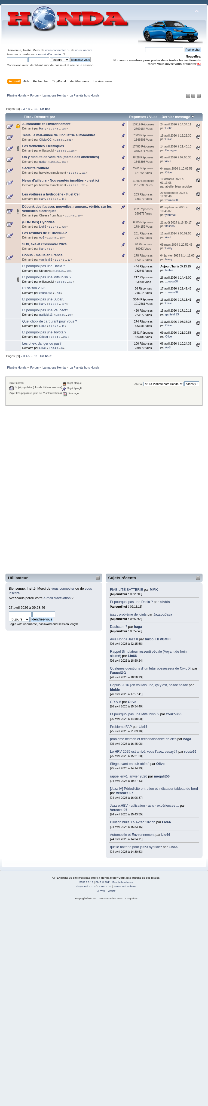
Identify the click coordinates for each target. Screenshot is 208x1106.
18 (63, 199)
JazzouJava (162, 614)
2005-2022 (104, 886)
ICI (199, 63)
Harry (42, 128)
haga (138, 627)
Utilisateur (18, 577)
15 (70, 282)
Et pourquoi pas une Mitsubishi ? (134, 714)
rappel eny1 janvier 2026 (128, 776)
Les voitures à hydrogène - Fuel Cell (51, 194)
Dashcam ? (118, 627)
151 (83, 172)
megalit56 (162, 776)
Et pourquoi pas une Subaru (43, 299)
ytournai (170, 214)
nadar (43, 161)
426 (64, 226)
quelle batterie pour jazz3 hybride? (136, 847)
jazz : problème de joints (128, 614)
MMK (154, 590)
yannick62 (45, 259)
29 (69, 315)
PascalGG (118, 673)
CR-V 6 (115, 702)
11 (36, 108)
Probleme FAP (121, 727)
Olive (132, 702)
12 (69, 259)
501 (69, 139)
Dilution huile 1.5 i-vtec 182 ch (132, 822)
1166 (72, 150)
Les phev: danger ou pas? (41, 343)
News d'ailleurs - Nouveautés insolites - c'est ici (60, 180)
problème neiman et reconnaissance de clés (143, 739)
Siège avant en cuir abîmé (130, 764)
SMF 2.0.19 (86, 882)
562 (64, 162)
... (32, 108)
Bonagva (171, 150)
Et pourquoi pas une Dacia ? (131, 602)
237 (64, 304)
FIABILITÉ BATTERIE (126, 590)
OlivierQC (45, 139)
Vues (153, 117)
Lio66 (132, 656)
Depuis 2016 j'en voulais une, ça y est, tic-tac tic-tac (149, 685)
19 (79, 215)
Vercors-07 (124, 793)
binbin (165, 602)
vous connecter (55, 50)
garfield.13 (46, 314)
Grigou (43, 336)
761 (83, 185)
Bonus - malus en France (42, 255)
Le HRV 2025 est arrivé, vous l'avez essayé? (144, 752)
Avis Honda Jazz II (124, 639)
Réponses (137, 117)
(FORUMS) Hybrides (38, 222)
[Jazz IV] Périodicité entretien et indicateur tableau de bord (154, 789)
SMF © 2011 (103, 882)
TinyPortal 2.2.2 (85, 886)
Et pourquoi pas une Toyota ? (44, 332)
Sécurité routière (35, 168)
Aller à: (138, 383)
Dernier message (177, 117)
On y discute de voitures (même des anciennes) (60, 157)
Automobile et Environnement (132, 835)
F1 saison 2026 (33, 288)
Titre (27, 117)
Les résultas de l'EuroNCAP (44, 233)
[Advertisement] (28, 489)
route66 (190, 752)
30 (68, 271)
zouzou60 (174, 714)
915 (64, 128)
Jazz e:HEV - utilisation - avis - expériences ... (144, 805)
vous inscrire (83, 50)
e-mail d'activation (50, 54)
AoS (168, 161)
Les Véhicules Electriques (43, 146)
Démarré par (44, 117)
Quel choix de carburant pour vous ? (49, 321)
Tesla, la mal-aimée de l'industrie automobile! (58, 135)
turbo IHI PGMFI (157, 639)
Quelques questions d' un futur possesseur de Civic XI (150, 668)
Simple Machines (122, 882)
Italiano (170, 226)
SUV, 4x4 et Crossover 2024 (44, 244)
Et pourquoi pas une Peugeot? (45, 310)
